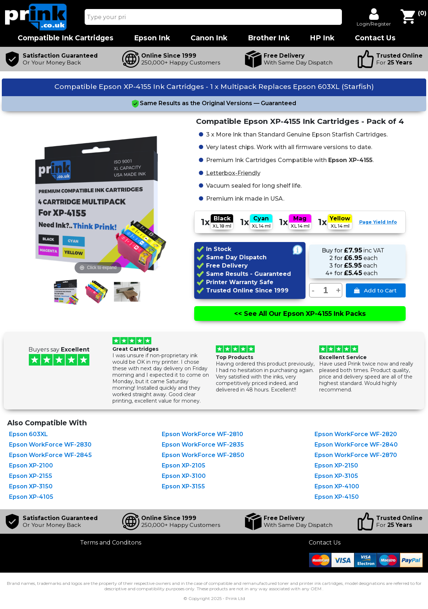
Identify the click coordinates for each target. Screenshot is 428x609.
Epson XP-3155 (183, 486)
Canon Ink (209, 38)
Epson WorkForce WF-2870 (356, 455)
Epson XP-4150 (337, 496)
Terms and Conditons (110, 542)
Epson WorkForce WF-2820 (356, 434)
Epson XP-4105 (31, 496)
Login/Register (374, 24)
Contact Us (324, 542)
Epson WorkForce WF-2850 (203, 455)
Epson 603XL (28, 434)
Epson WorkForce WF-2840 (356, 444)
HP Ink (322, 38)
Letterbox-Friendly (233, 172)
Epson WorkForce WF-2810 (202, 434)
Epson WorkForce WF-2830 (50, 444)
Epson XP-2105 (183, 465)
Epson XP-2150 (336, 465)
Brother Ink (269, 38)
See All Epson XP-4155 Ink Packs (300, 313)
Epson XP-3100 (184, 476)
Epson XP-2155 (30, 476)
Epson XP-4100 (337, 486)
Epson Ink (152, 38)
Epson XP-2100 (31, 465)
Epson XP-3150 (31, 486)
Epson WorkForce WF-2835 (203, 444)
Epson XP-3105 (336, 476)
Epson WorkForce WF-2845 (50, 455)
